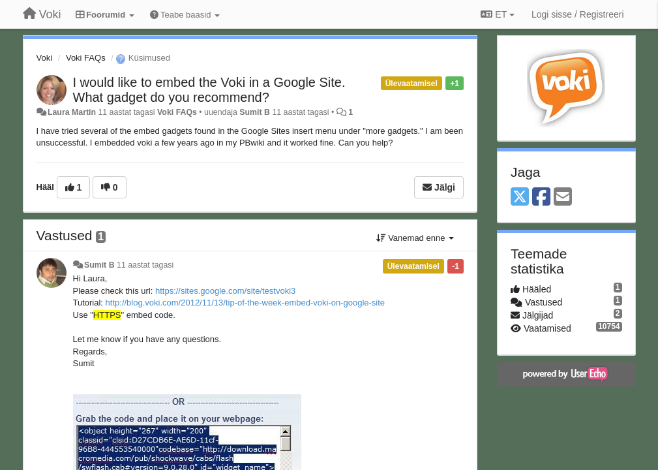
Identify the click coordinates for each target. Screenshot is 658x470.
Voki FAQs (86, 58)
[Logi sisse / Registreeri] (577, 14)
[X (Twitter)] (520, 197)
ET (497, 14)
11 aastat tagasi (145, 265)
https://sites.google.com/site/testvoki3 (225, 291)
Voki (45, 58)
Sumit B (254, 112)
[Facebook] (541, 197)
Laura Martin (72, 112)
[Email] (563, 197)
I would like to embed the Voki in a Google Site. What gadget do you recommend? (209, 89)
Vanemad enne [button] (415, 238)
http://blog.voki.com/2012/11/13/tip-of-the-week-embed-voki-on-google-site (245, 302)
